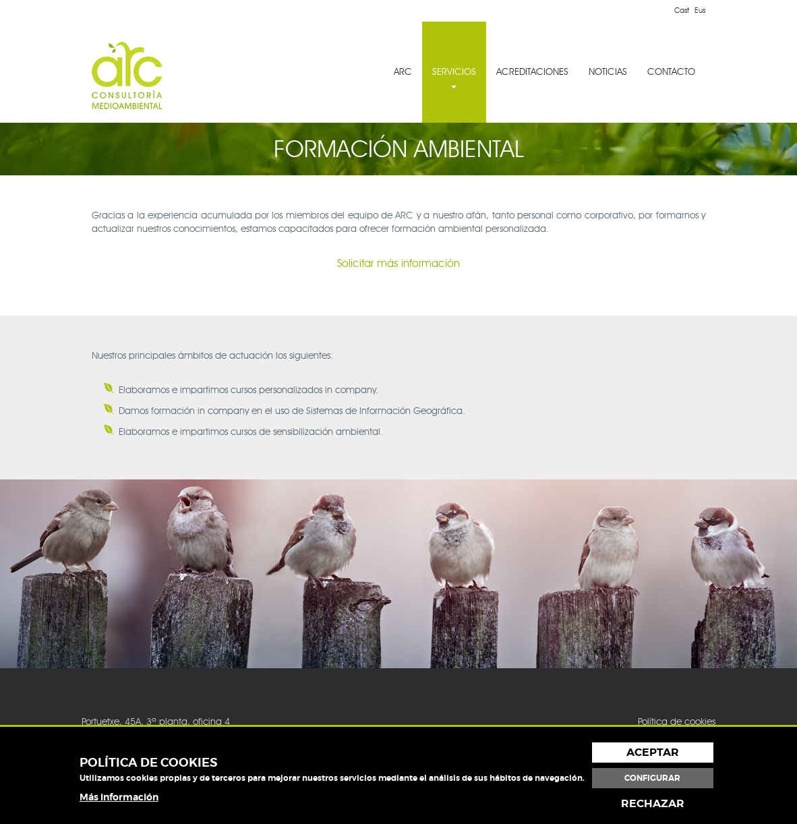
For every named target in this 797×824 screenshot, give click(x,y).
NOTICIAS (608, 72)
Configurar (652, 778)
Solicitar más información (398, 263)
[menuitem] (403, 72)
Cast (681, 10)
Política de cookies (676, 722)
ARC (403, 72)
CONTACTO (671, 72)
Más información (119, 797)
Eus (700, 10)
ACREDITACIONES (532, 72)
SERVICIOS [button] (454, 77)
